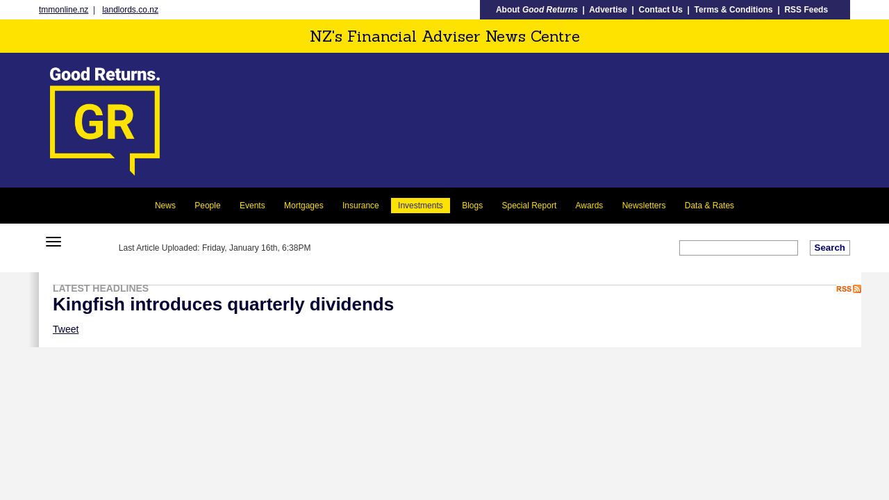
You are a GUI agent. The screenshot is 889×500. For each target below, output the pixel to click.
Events (252, 205)
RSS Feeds (806, 10)
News (165, 205)
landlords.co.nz (130, 10)
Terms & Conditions (734, 10)
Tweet (65, 329)
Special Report (529, 205)
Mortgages (304, 205)
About (537, 10)
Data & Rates (709, 205)
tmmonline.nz (63, 10)
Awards (590, 205)
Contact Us (661, 10)
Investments (420, 205)
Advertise (608, 10)
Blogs (472, 205)
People (207, 205)
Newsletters (644, 205)
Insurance (360, 205)
